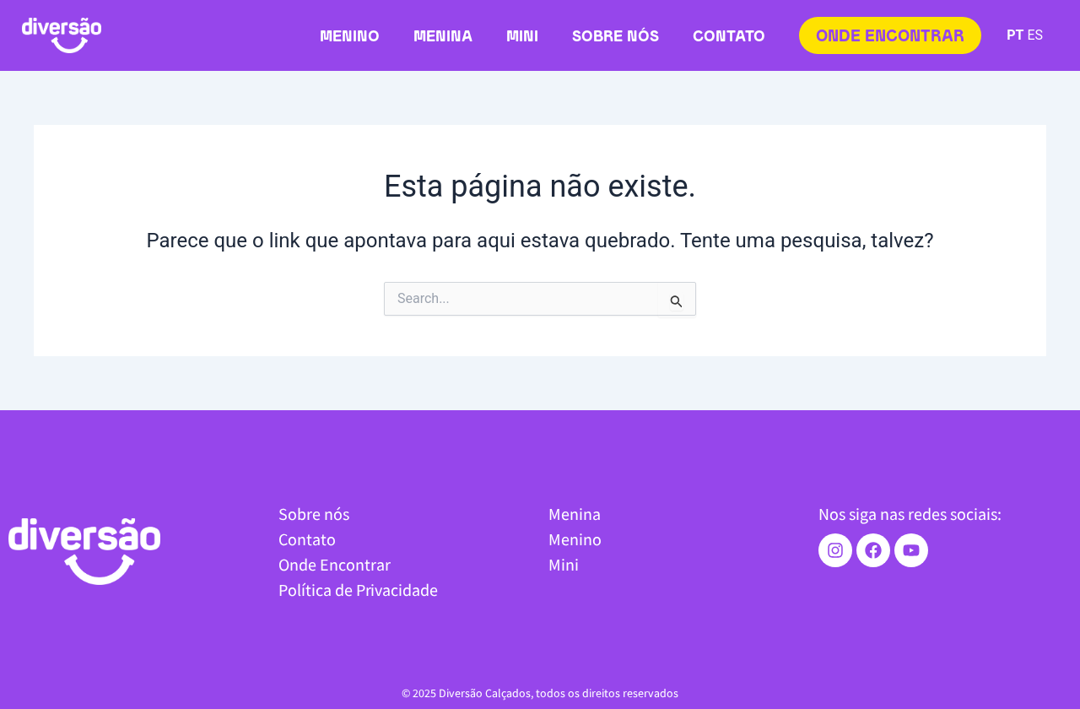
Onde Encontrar (334, 564)
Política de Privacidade (358, 589)
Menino (350, 38)
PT (1015, 35)
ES (1035, 35)
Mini (522, 38)
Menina (442, 38)
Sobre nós (615, 38)
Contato (729, 38)
